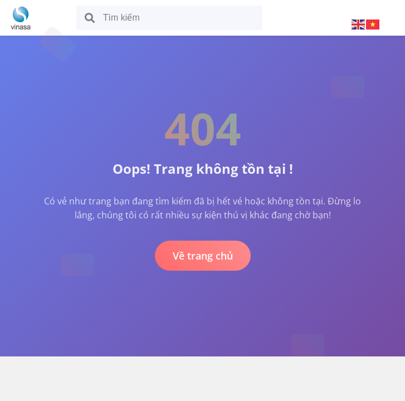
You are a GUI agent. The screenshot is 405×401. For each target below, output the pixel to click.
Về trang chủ (203, 255)
